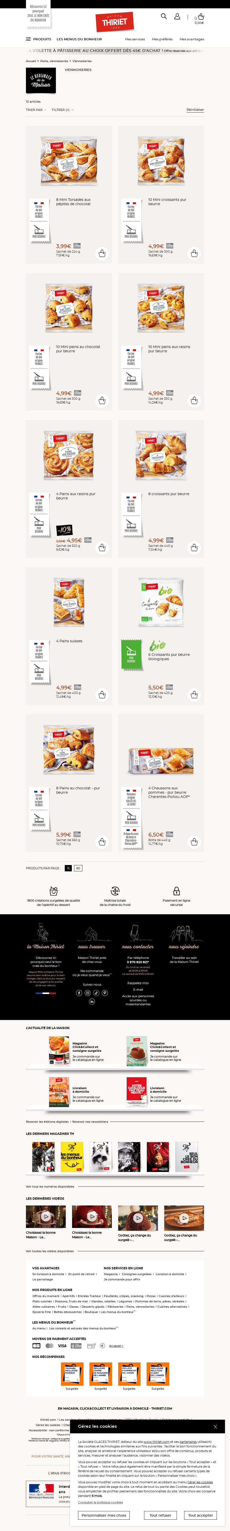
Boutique (91, 1312)
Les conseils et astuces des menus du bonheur (83, 1328)
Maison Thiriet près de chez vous (92, 960)
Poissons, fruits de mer (71, 1301)
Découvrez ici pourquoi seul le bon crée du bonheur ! (45, 962)
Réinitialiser (195, 110)
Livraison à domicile (170, 1274)
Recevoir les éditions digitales (47, 1121)
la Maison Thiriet (45, 947)
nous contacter (137, 947)
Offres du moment (45, 1296)
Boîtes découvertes (68, 1312)
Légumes (125, 1301)
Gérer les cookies (200, 1482)
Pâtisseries (115, 1306)
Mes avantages (192, 39)
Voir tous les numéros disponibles (50, 1186)
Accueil (31, 61)
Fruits (62, 1306)
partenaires (188, 1442)
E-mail (138, 989)
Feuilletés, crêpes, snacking (124, 1296)
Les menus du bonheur (79, 39)
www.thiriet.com (157, 1442)
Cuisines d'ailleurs (171, 1296)
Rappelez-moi (138, 983)
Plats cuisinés (42, 1301)
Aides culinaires (43, 1306)
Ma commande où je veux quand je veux (92, 973)
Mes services (135, 39)
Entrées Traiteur (89, 1296)
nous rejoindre (184, 947)
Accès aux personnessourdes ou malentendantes (138, 1000)
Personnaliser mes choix (104, 1515)
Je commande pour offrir (122, 1279)
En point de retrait (81, 1274)
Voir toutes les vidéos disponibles (50, 1251)
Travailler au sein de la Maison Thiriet (184, 960)
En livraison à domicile (48, 1274)
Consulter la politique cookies (100, 1502)
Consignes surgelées (137, 1274)
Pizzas (151, 1296)
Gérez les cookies (48, 1425)
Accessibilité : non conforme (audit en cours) (60, 1430)
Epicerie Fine (41, 1312)
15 (68, 868)
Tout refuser (160, 1515)
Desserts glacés (93, 1306)
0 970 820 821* (138, 962)
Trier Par (34, 110)
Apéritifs (68, 1296)
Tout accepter (200, 1515)
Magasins (111, 1274)
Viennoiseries (82, 61)
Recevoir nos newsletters (90, 1121)
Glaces (74, 1306)
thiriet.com (48, 1419)
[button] (177, 17)
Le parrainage (42, 1279)
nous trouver (92, 947)
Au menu (38, 1328)
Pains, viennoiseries (54, 61)
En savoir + (116, 1346)
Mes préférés (162, 39)
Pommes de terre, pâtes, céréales (159, 1301)
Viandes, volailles (103, 1301)
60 (78, 868)
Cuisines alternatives (172, 1306)
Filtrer (61, 110)
